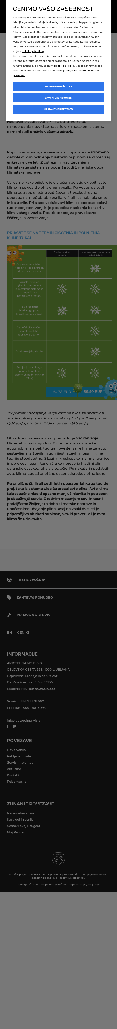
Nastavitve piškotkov (58, 109)
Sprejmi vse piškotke (58, 86)
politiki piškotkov (33, 51)
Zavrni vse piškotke (58, 98)
